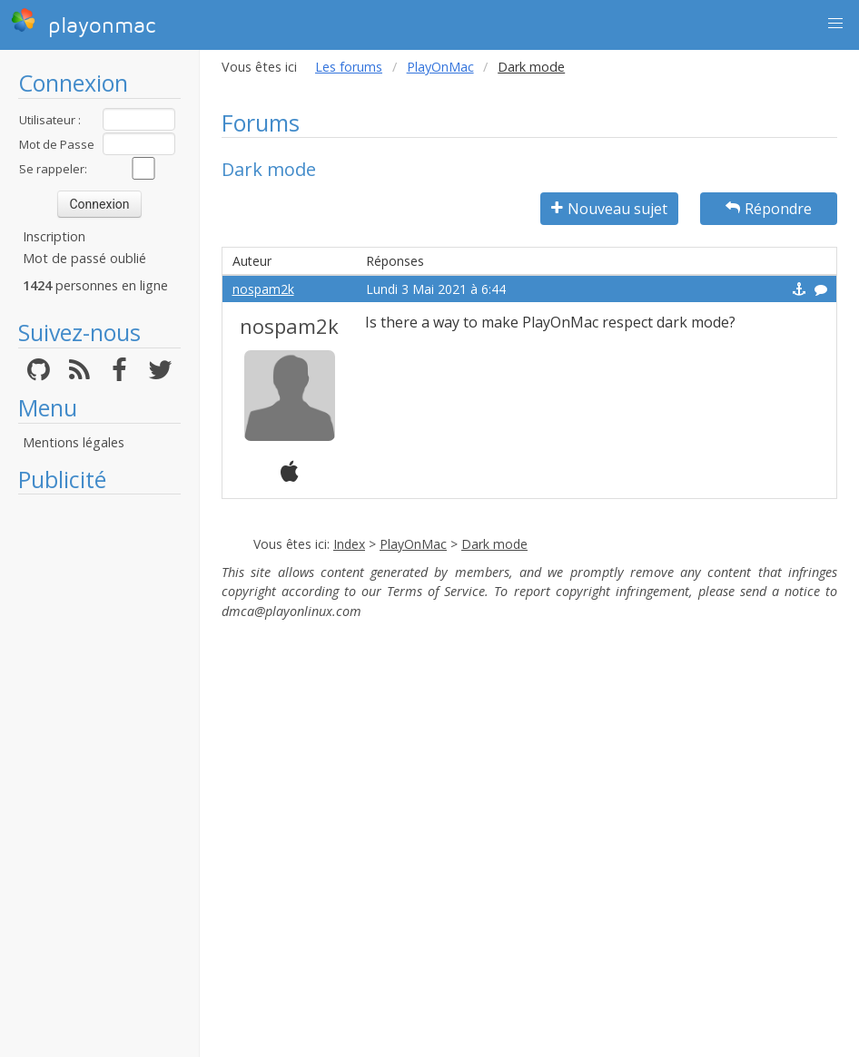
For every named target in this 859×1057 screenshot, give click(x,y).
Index (349, 544)
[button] (835, 23)
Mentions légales (73, 442)
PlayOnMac (440, 66)
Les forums (348, 66)
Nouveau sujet (609, 209)
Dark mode (494, 544)
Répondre (769, 209)
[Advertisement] (99, 776)
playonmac (83, 22)
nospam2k (263, 289)
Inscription (54, 236)
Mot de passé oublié (84, 258)
